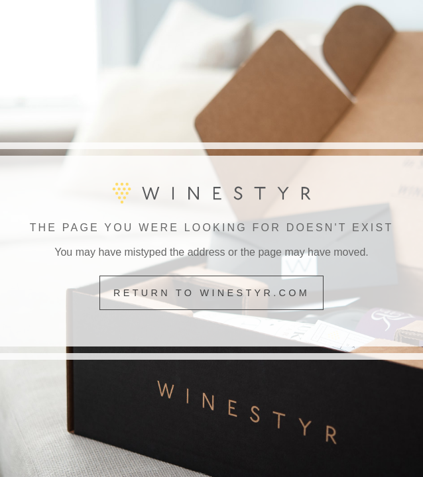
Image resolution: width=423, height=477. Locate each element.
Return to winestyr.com (211, 293)
